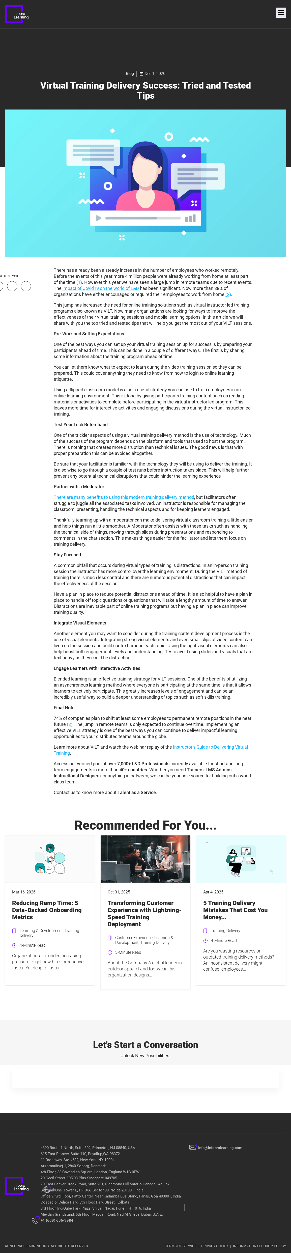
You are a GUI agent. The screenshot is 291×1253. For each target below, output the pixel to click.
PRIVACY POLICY (214, 1246)
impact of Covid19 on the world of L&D (101, 288)
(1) (79, 282)
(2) (228, 294)
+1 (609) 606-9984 (57, 1220)
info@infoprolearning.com (220, 1148)
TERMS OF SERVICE (180, 1246)
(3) (69, 724)
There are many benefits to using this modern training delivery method (124, 497)
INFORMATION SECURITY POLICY (259, 1246)
